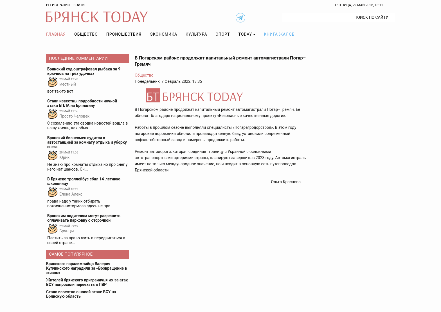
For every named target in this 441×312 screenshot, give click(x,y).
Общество (86, 34)
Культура (196, 34)
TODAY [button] (245, 34)
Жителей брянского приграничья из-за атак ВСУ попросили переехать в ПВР (87, 282)
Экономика (163, 34)
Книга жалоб (279, 34)
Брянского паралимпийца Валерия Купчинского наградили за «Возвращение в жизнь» (86, 268)
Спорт (223, 34)
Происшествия (124, 34)
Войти (79, 5)
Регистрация (58, 5)
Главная (56, 34)
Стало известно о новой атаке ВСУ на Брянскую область (81, 294)
